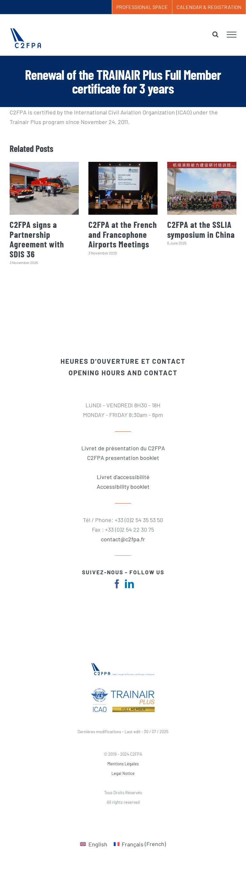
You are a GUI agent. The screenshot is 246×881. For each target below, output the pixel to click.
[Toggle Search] (215, 34)
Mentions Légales (123, 763)
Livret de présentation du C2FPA (123, 448)
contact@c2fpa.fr (123, 539)
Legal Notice (123, 773)
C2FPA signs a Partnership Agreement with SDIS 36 (37, 239)
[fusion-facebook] (116, 583)
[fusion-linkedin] (129, 583)
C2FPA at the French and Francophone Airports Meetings (122, 234)
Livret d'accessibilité (123, 476)
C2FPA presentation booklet (123, 457)
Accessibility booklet (123, 486)
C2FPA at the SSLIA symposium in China (201, 229)
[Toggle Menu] (232, 34)
